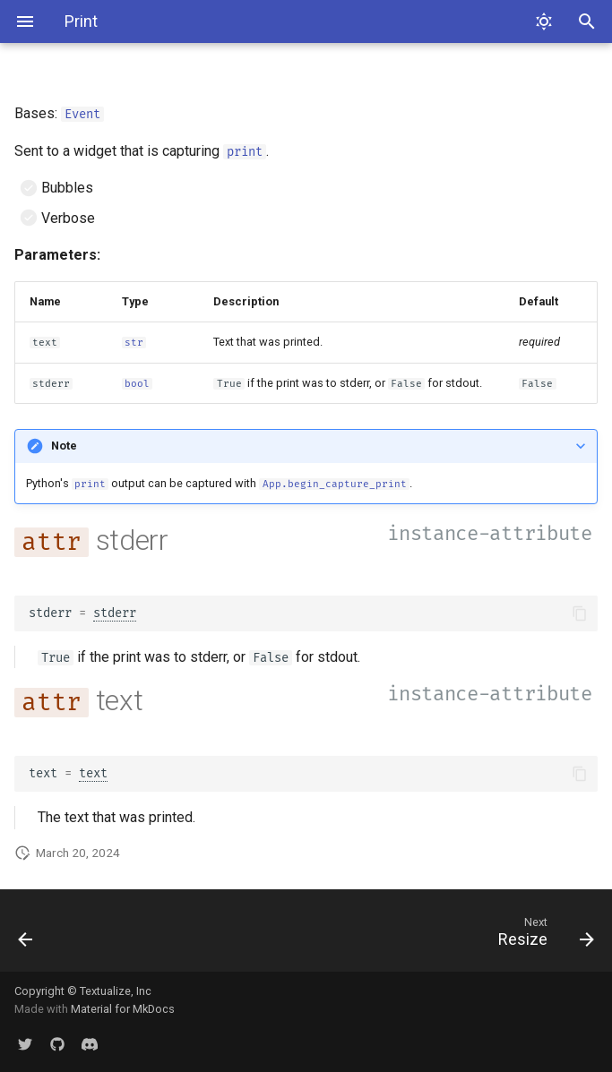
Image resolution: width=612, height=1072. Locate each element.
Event (82, 114)
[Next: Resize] (542, 936)
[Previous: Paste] (27, 936)
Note (64, 445)
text (93, 773)
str (134, 342)
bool (137, 384)
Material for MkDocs (123, 1009)
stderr (114, 613)
